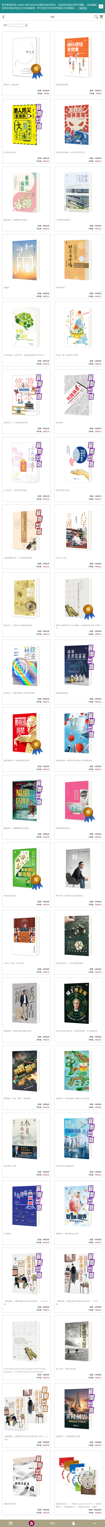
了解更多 (82, 8)
